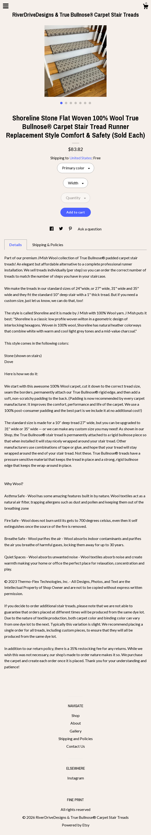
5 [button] (80, 103)
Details (15, 244)
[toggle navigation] (6, 6)
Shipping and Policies (75, 738)
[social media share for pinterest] (70, 229)
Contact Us (75, 746)
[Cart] (145, 7)
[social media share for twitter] (61, 229)
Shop (76, 715)
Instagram (75, 778)
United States (80, 158)
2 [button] (66, 103)
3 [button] (71, 103)
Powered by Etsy (75, 825)
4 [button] (75, 103)
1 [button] (61, 103)
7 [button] (90, 103)
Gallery (76, 731)
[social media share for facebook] (52, 229)
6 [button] (85, 103)
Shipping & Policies (47, 244)
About (75, 723)
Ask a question (90, 229)
